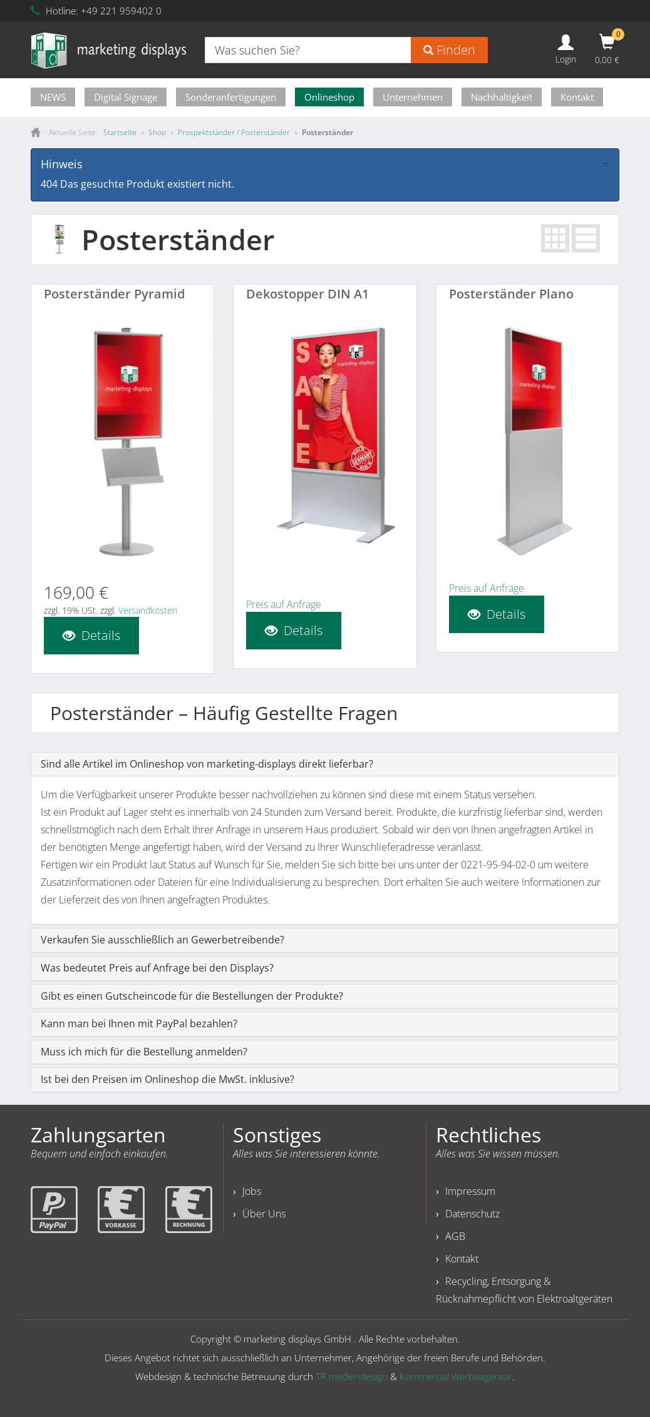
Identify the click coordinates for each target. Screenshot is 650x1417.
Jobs (251, 1191)
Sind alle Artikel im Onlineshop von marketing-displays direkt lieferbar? (207, 764)
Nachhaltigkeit (501, 97)
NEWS (53, 97)
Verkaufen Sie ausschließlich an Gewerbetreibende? (162, 940)
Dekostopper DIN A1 (307, 293)
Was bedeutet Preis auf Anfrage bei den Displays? (157, 968)
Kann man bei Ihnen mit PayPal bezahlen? (139, 1023)
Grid (555, 238)
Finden (449, 49)
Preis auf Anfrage (283, 604)
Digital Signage (125, 97)
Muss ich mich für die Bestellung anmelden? (144, 1052)
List (586, 238)
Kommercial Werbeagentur (456, 1376)
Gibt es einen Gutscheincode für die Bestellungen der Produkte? (192, 996)
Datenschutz (472, 1214)
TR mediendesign (352, 1376)
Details (91, 635)
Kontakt (577, 97)
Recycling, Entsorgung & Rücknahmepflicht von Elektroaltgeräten (524, 1290)
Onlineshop (329, 97)
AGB (455, 1236)
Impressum (470, 1191)
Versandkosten (147, 610)
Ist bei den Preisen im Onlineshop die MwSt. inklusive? (167, 1079)
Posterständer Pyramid (114, 293)
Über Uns (264, 1214)
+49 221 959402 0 (121, 10)
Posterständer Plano (511, 293)
